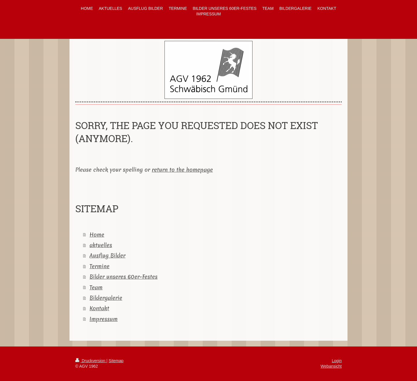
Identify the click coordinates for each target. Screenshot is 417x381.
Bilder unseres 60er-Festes (123, 276)
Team (96, 287)
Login (337, 360)
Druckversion (90, 360)
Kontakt (99, 308)
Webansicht (331, 366)
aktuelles (100, 245)
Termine (99, 266)
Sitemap (116, 360)
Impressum (103, 319)
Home (96, 234)
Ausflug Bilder (107, 255)
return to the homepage (182, 169)
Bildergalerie (105, 298)
